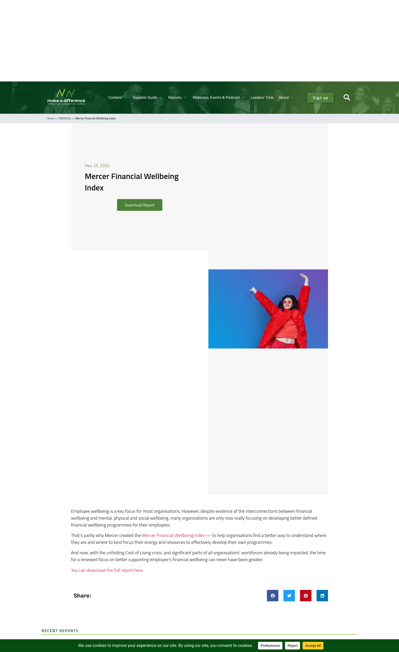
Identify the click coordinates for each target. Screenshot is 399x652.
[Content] (118, 97)
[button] (346, 97)
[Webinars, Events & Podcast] (219, 97)
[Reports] (178, 97)
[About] (286, 97)
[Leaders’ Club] (262, 97)
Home (50, 118)
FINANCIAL (64, 118)
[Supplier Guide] (148, 97)
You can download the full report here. (107, 570)
